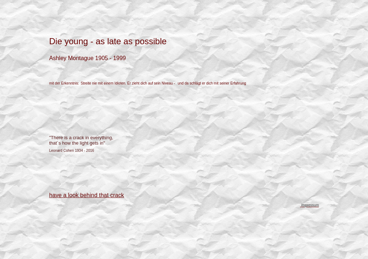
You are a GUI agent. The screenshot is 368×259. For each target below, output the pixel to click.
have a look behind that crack (86, 195)
